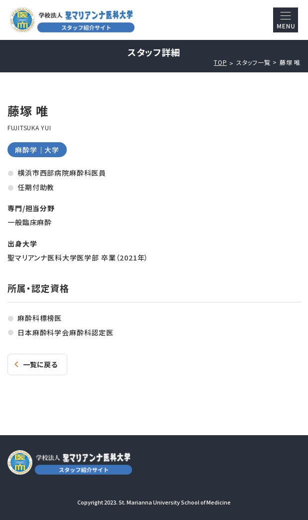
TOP (220, 62)
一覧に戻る (40, 364)
